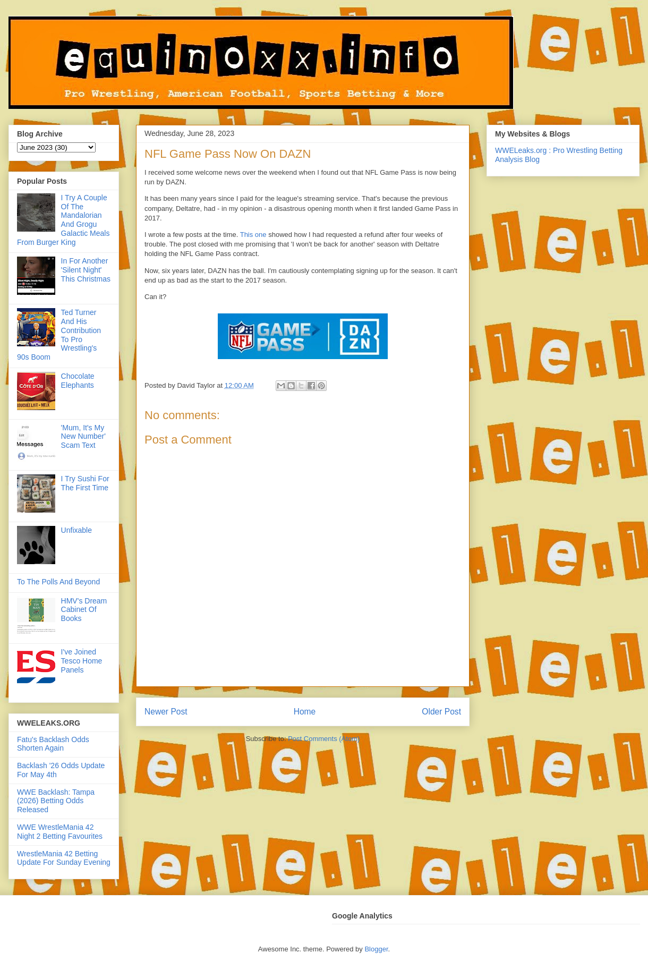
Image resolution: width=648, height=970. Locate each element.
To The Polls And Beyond (58, 581)
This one (253, 235)
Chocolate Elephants (78, 380)
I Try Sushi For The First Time (85, 483)
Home (305, 711)
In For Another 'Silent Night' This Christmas (85, 270)
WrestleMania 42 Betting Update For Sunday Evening (63, 858)
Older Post (441, 711)
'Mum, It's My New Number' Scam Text (83, 436)
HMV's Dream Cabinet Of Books (84, 610)
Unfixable (76, 530)
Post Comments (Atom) (324, 739)
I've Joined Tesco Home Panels (82, 661)
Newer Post (165, 711)
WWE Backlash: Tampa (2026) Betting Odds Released (56, 801)
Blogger (376, 949)
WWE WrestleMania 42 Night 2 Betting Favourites (60, 831)
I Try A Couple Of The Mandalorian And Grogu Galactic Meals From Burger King (63, 219)
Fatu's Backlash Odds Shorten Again (53, 744)
